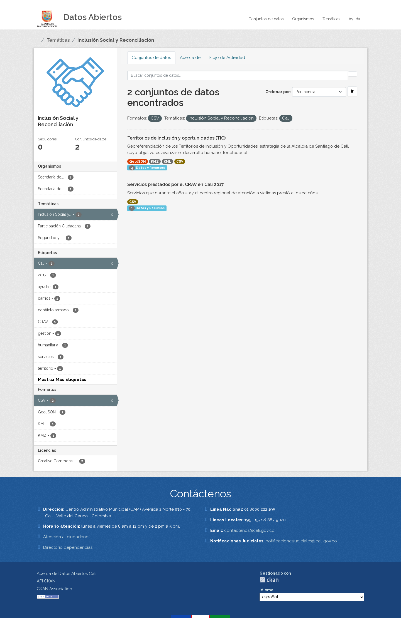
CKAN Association (54, 588)
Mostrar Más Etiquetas (62, 379)
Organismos (303, 19)
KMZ (155, 161)
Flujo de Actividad (227, 57)
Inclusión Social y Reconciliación (115, 40)
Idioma (266, 590)
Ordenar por (277, 92)
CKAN (269, 580)
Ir (352, 91)
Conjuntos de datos (266, 19)
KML (167, 161)
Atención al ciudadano (66, 536)
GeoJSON (137, 161)
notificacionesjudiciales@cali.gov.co (301, 540)
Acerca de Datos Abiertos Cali (66, 573)
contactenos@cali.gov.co (249, 530)
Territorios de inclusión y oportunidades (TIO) (176, 138)
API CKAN (46, 581)
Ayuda (354, 19)
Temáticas (331, 19)
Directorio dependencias (67, 547)
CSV (179, 161)
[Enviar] (352, 73)
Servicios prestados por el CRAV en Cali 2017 (175, 184)
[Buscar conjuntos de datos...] (237, 75)
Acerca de (190, 57)
